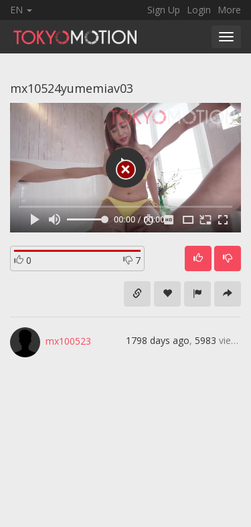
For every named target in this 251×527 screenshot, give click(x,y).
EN (21, 9)
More (229, 9)
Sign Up (163, 9)
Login (199, 9)
